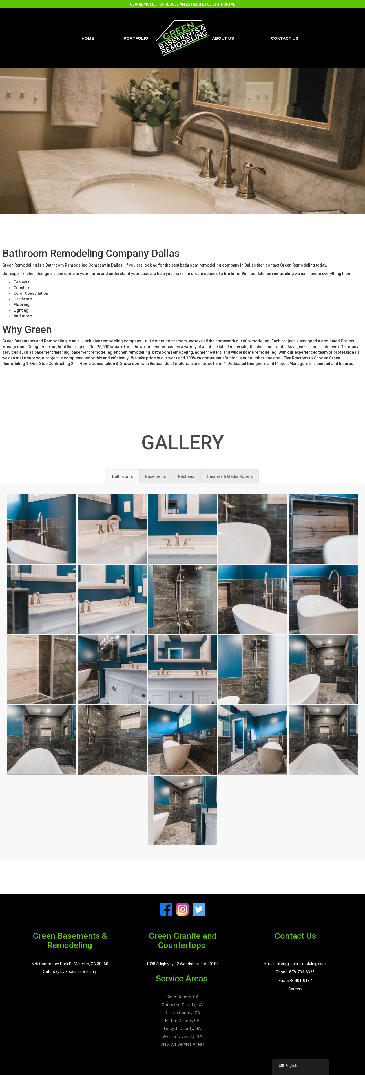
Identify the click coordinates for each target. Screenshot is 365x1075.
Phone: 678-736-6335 (295, 972)
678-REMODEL (143, 4)
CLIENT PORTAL (221, 4)
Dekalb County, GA (182, 1012)
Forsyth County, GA (182, 1028)
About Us (223, 38)
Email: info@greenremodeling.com (295, 963)
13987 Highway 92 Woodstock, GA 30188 (182, 964)
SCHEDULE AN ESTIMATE (181, 4)
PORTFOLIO (135, 38)
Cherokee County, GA (182, 1005)
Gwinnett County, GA (182, 1036)
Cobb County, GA (182, 997)
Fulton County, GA (182, 1020)
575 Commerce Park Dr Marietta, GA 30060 (70, 964)
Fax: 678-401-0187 (295, 980)
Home (87, 38)
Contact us (284, 38)
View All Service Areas (182, 1044)
